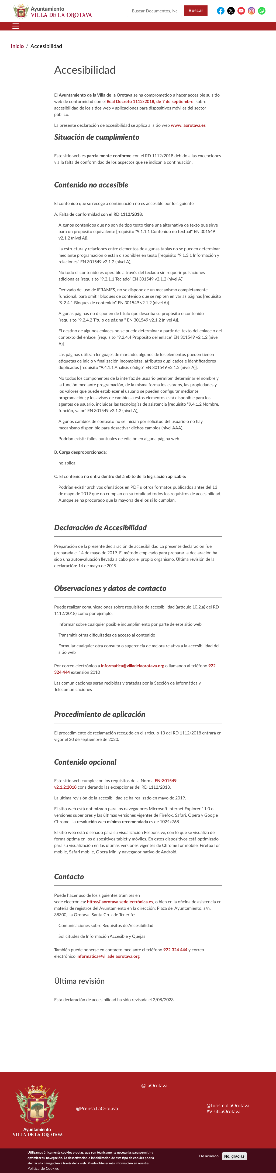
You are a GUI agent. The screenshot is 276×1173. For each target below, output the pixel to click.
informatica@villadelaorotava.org (132, 666)
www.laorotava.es (188, 125)
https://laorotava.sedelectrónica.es (120, 902)
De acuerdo (209, 1157)
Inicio (17, 46)
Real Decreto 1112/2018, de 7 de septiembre (150, 102)
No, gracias (234, 1157)
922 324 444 (175, 950)
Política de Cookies (43, 1169)
